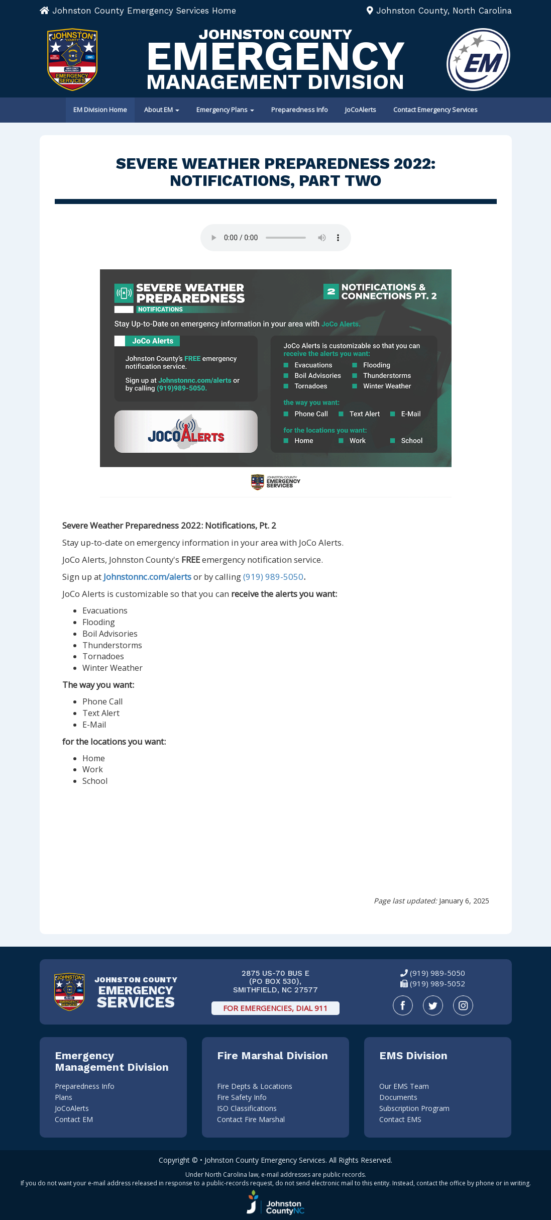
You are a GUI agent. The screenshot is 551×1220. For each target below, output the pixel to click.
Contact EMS (400, 1119)
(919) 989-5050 (273, 576)
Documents (398, 1097)
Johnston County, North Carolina (439, 11)
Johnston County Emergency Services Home (138, 11)
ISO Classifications (247, 1108)
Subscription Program (414, 1108)
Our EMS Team (404, 1086)
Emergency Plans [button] (225, 110)
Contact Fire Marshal (251, 1119)
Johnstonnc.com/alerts (147, 576)
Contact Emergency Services (435, 110)
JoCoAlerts (360, 110)
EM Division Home (100, 110)
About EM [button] (161, 110)
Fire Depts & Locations (254, 1086)
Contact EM (74, 1119)
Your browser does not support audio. (275, 237)
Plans (63, 1097)
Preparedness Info (299, 110)
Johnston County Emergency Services (264, 1160)
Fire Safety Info (242, 1097)
